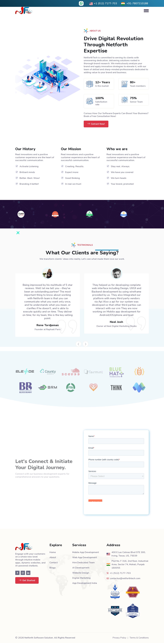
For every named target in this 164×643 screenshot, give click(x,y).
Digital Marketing (81, 578)
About (52, 557)
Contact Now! (96, 124)
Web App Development (84, 557)
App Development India (84, 583)
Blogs (52, 567)
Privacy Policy (119, 637)
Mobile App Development (85, 552)
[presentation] (78, 344)
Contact (53, 562)
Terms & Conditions (139, 637)
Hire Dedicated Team (83, 562)
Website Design (80, 572)
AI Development (80, 567)
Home (52, 552)
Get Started (27, 580)
